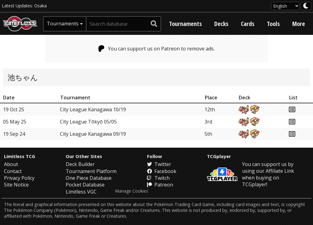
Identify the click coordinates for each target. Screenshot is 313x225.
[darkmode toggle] (306, 6)
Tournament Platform (91, 171)
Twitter (159, 164)
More (298, 24)
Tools (273, 24)
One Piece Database (89, 178)
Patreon (160, 184)
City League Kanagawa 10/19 (93, 109)
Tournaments (185, 24)
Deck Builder (80, 164)
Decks (221, 24)
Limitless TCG (19, 156)
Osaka (40, 6)
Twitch (158, 178)
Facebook (161, 171)
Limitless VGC (81, 191)
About (11, 164)
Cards (247, 24)
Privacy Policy (19, 178)
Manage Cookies (131, 191)
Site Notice (16, 184)
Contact (13, 171)
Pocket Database (85, 184)
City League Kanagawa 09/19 (93, 134)
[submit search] (154, 24)
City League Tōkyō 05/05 (88, 121)
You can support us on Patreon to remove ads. (156, 48)
